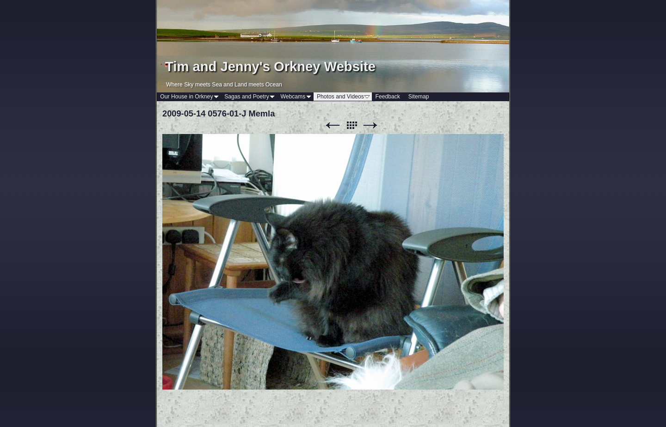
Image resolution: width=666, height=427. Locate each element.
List (351, 125)
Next (370, 125)
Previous (332, 125)
